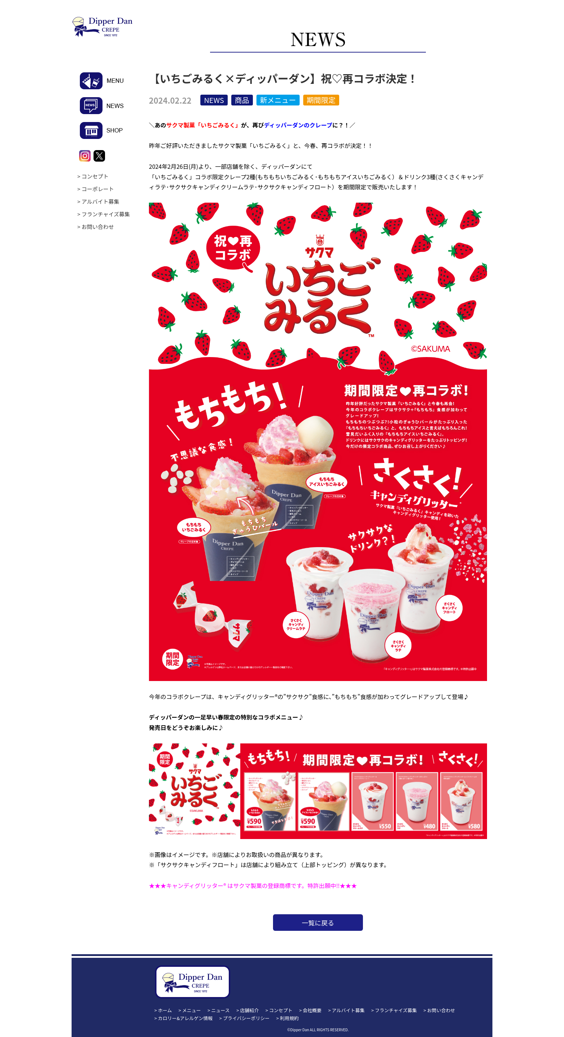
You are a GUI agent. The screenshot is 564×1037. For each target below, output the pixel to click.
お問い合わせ (98, 226)
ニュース (220, 1010)
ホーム (165, 1010)
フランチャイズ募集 (106, 214)
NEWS (214, 100)
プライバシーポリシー (246, 1018)
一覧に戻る (318, 922)
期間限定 (321, 100)
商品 (242, 100)
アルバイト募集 (100, 201)
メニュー (191, 1010)
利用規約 (289, 1018)
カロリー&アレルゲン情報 (185, 1018)
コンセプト (95, 176)
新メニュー (278, 100)
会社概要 (312, 1010)
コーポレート (98, 189)
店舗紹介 (249, 1010)
